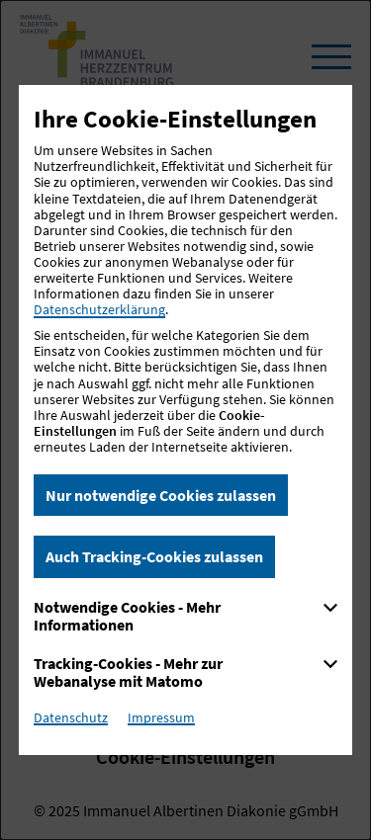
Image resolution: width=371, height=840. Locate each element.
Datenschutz (71, 717)
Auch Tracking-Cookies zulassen (154, 556)
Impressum (161, 717)
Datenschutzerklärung (99, 309)
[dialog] (185, 420)
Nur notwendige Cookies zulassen (161, 495)
